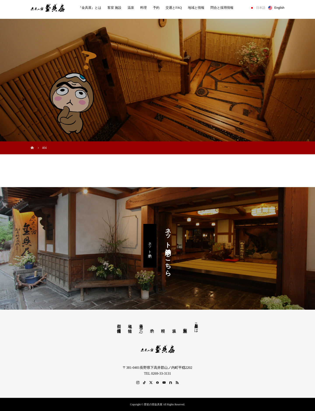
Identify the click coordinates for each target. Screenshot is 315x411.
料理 (143, 7)
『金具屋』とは (89, 7)
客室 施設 (114, 7)
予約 (156, 7)
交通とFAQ (174, 7)
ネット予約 (150, 246)
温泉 (131, 7)
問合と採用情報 (221, 7)
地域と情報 (196, 7)
